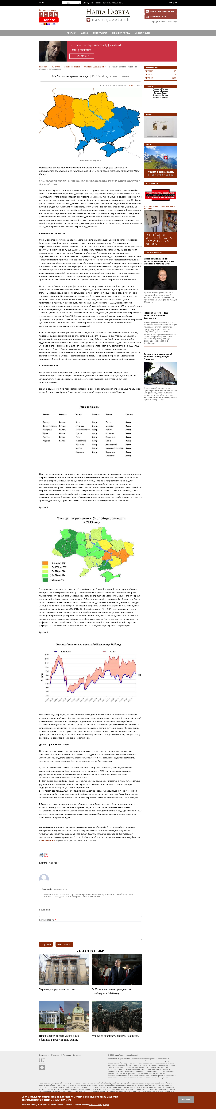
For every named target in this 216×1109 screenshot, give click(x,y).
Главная (43, 66)
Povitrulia (47, 889)
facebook (41, 14)
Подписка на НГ (158, 16)
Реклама (67, 1055)
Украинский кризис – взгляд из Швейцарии (84, 66)
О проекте (44, 1055)
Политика (55, 66)
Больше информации (99, 1104)
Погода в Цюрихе (160, 91)
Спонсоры (78, 1055)
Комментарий (46, 920)
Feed (56, 14)
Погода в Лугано (160, 95)
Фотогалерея (100, 33)
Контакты (55, 1055)
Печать (41, 855)
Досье (84, 33)
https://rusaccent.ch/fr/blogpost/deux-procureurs (108, 51)
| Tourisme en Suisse (160, 174)
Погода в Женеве (160, 89)
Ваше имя (44, 910)
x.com (51, 14)
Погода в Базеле (160, 97)
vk (46, 14)
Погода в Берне (161, 93)
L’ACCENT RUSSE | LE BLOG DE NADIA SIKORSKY (159, 207)
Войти (41, 3)
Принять (185, 1099)
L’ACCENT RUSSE (142, 33)
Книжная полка (121, 33)
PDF (46, 855)
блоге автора (48, 840)
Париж (131, 85)
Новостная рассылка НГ (162, 11)
